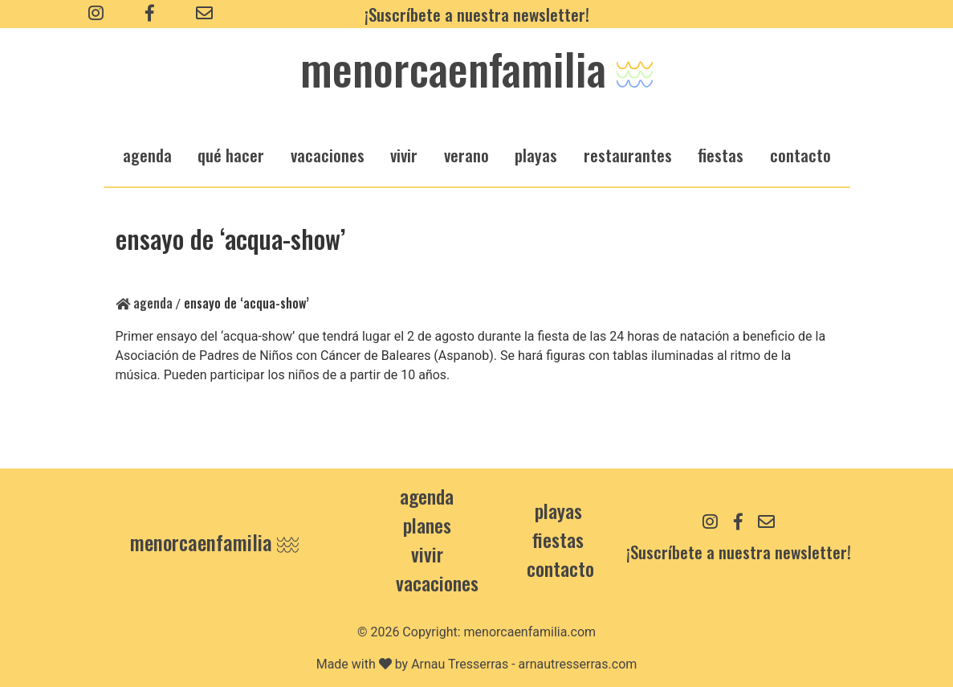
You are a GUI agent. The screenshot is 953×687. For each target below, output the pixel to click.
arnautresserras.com (578, 664)
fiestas (720, 154)
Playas (558, 510)
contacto (560, 568)
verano (466, 154)
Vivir (427, 553)
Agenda (144, 303)
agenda (147, 154)
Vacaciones (437, 582)
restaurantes (628, 154)
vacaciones (328, 154)
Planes (427, 524)
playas (536, 154)
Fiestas (558, 539)
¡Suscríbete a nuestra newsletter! (477, 14)
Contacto (800, 154)
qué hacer (231, 154)
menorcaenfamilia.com (530, 632)
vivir (403, 154)
